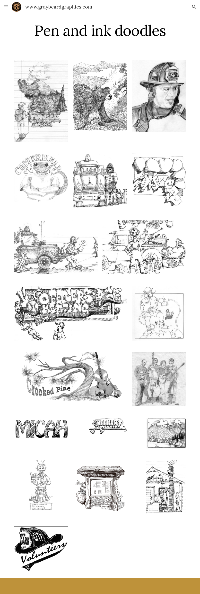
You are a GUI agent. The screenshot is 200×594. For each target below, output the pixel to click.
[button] (6, 6)
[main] (100, 30)
